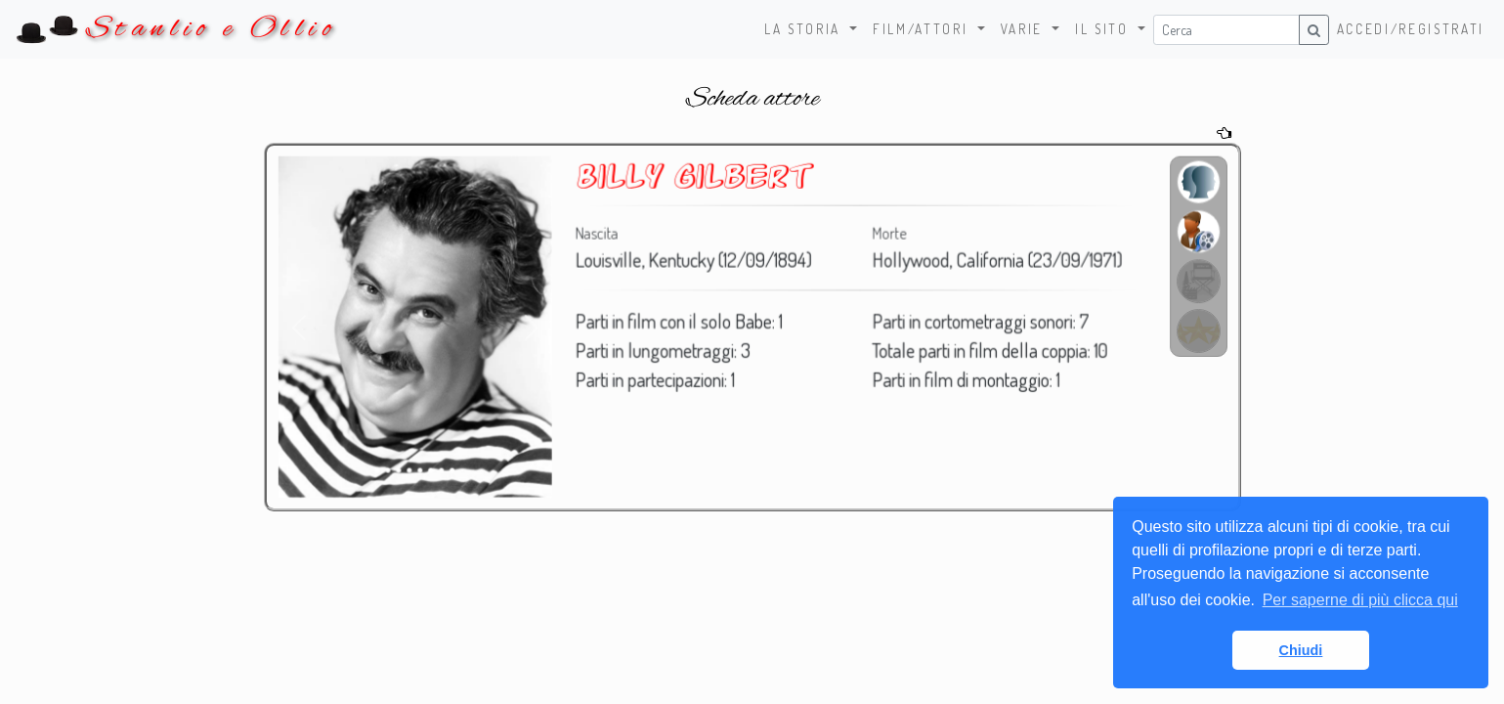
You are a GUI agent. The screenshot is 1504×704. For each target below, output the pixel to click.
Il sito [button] (1104, 29)
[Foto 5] (423, 469)
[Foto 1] (381, 469)
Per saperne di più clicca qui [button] (1360, 600)
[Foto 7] (445, 469)
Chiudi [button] (1301, 650)
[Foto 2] (392, 469)
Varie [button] (1025, 29)
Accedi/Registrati (1410, 29)
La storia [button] (805, 29)
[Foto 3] (403, 469)
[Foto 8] (455, 469)
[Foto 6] (434, 469)
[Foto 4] (412, 469)
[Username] (1226, 30)
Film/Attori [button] (923, 29)
